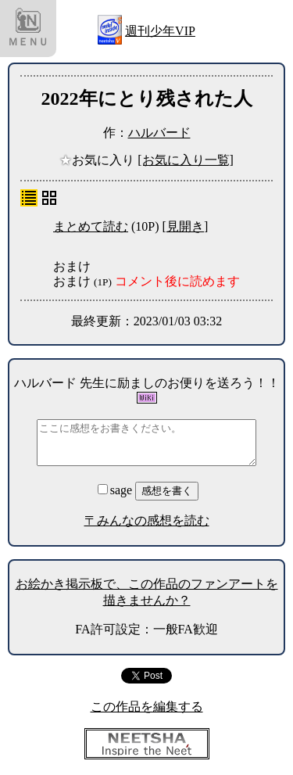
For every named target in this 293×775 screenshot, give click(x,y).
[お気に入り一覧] (186, 160)
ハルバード (159, 132)
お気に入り (98, 160)
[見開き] (186, 226)
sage (116, 490)
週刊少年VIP (160, 31)
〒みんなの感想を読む (146, 520)
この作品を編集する (147, 706)
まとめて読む (90, 226)
